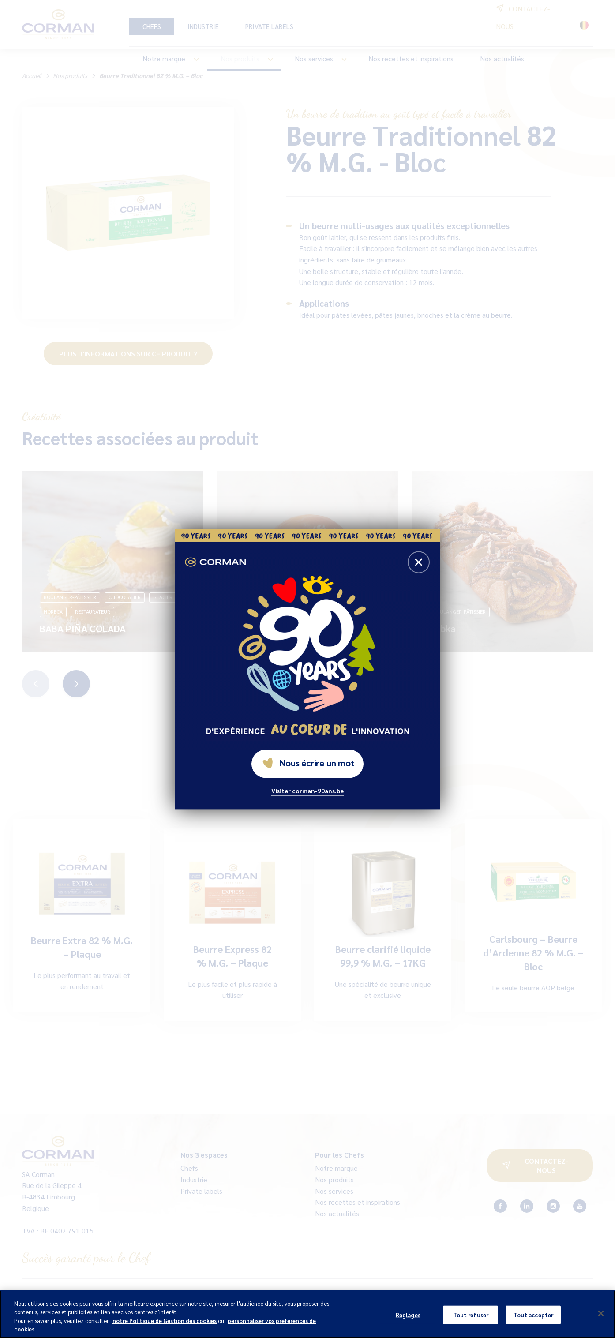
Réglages (408, 1315)
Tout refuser (471, 1315)
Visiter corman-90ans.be (307, 791)
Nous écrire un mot (308, 762)
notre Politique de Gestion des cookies (164, 1320)
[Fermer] (601, 1313)
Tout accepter (534, 1315)
